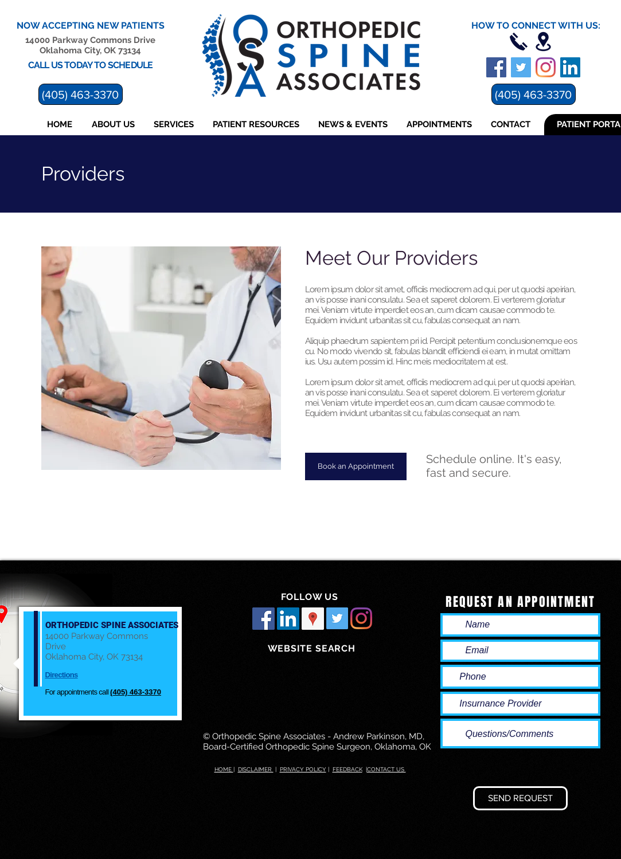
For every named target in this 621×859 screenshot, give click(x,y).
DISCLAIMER (256, 769)
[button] (114, 124)
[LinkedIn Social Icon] (288, 618)
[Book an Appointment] (356, 466)
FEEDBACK (347, 769)
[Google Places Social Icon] (313, 618)
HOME (223, 769)
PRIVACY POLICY (303, 769)
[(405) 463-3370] (533, 94)
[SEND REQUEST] (520, 798)
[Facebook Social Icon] (263, 618)
